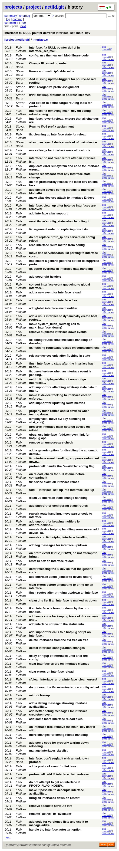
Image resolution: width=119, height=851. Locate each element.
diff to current (108, 59)
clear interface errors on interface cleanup (59, 663)
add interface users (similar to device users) (60, 576)
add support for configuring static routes (58, 505)
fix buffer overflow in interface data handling (61, 268)
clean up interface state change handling (58, 497)
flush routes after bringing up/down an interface (63, 592)
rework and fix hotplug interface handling (58, 537)
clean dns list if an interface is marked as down (62, 600)
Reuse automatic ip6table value (51, 71)
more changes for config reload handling (58, 734)
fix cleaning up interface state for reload (57, 134)
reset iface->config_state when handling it (59, 221)
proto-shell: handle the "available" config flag (61, 466)
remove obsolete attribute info (50, 806)
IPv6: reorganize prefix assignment (54, 87)
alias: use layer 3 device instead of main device (63, 142)
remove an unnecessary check (51, 442)
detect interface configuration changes (57, 648)
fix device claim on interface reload (54, 482)
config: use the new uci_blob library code (59, 55)
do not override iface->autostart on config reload (64, 687)
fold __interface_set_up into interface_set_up (61, 490)
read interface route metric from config (57, 245)
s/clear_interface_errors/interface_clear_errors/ (63, 679)
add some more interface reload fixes (56, 719)
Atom (103, 844)
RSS (111, 844)
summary (10, 15)
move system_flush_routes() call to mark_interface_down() (54, 325)
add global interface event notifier (53, 308)
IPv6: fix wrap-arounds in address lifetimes (59, 95)
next (23, 26)
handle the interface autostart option (55, 829)
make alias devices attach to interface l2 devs (61, 197)
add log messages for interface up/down (58, 545)
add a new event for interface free (53, 300)
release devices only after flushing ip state (59, 355)
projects (13, 7)
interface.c (40, 39)
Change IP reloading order (48, 63)
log (8, 19)
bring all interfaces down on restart (54, 798)
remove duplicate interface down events (57, 332)
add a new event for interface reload (55, 292)
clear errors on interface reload (51, 671)
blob (104, 47)
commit (17, 19)
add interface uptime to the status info (56, 624)
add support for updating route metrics (57, 403)
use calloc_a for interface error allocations (59, 150)
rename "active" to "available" (50, 813)
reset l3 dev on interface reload (51, 561)
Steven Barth (20, 65)
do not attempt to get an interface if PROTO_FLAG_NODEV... (54, 783)
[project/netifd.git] (17, 39)
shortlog (24, 15)
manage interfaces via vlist (48, 750)
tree (23, 22)
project (33, 7)
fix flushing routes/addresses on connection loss (64, 347)
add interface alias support (48, 213)
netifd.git (54, 7)
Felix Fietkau (21, 49)
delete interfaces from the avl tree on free (58, 640)
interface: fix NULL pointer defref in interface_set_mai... (54, 49)
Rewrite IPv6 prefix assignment (51, 126)
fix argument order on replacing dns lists (58, 229)
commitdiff (11, 22)
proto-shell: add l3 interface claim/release (59, 774)
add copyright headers (45, 276)
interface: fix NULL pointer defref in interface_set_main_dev (47, 33)
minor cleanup (39, 695)
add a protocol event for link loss (52, 766)
